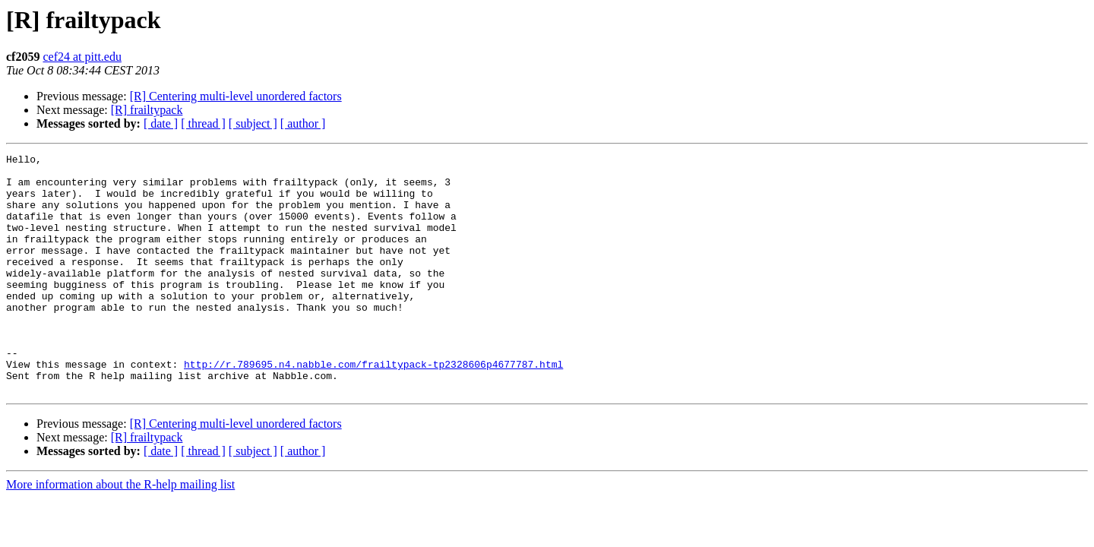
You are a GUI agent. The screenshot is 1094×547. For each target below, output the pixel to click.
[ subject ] (253, 123)
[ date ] (161, 123)
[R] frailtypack (147, 109)
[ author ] (303, 123)
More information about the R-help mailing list (120, 532)
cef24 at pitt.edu (82, 56)
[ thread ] (203, 123)
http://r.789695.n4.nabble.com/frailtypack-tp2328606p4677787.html (373, 407)
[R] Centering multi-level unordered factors (236, 96)
